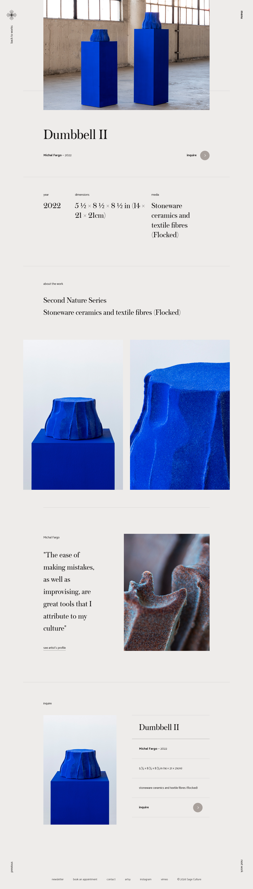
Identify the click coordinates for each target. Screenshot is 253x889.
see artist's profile (54, 648)
